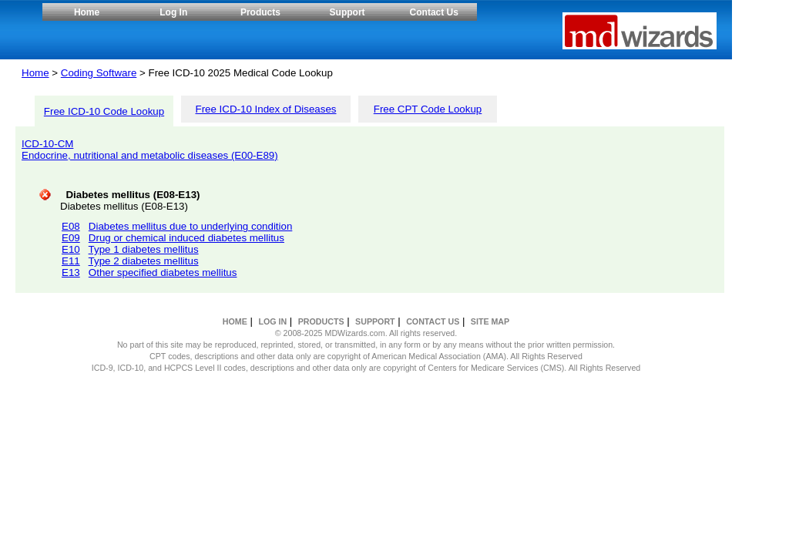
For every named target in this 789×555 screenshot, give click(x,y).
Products (260, 12)
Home (86, 12)
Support (347, 12)
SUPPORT (375, 321)
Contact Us (434, 12)
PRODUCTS (321, 321)
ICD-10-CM (47, 144)
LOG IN (272, 321)
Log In (173, 12)
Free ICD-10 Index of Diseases (266, 109)
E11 (71, 261)
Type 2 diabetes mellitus (144, 261)
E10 (71, 249)
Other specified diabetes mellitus (163, 272)
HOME (235, 321)
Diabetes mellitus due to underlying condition (191, 226)
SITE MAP (490, 321)
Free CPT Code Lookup (428, 109)
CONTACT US (432, 321)
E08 (71, 226)
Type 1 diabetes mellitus (144, 249)
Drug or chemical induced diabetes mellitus (186, 238)
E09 (71, 238)
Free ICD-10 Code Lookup (104, 111)
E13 (71, 272)
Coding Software (99, 73)
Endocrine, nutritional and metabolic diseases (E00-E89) (150, 155)
